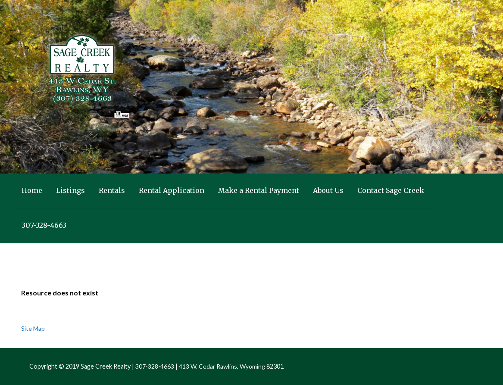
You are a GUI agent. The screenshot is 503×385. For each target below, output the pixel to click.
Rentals (112, 190)
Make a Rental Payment (258, 190)
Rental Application (171, 190)
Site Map (33, 328)
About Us (328, 190)
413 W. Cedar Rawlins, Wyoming (222, 366)
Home (32, 190)
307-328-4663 (44, 225)
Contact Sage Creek (390, 190)
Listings (70, 190)
